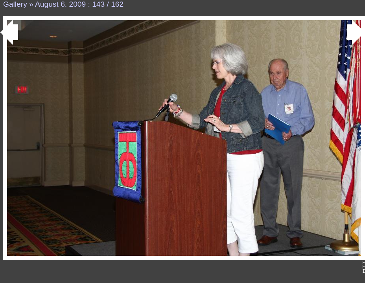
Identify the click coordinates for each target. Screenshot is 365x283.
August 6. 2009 (60, 4)
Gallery (15, 4)
